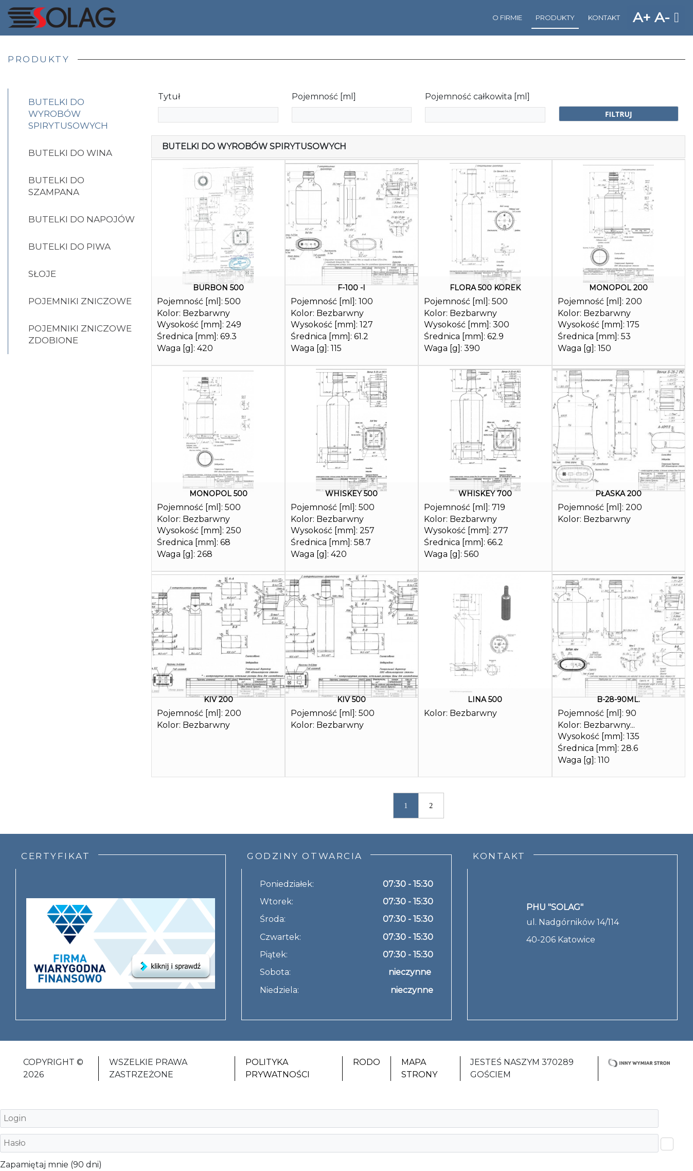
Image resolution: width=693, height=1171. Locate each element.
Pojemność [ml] (324, 96)
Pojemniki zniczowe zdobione (80, 334)
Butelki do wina (70, 153)
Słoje (42, 274)
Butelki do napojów (81, 219)
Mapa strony (419, 1068)
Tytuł (169, 96)
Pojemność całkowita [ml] (477, 96)
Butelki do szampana (56, 186)
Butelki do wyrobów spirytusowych (68, 114)
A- (662, 17)
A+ (641, 17)
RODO (366, 1062)
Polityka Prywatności (277, 1068)
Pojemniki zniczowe (80, 301)
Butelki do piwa (69, 246)
